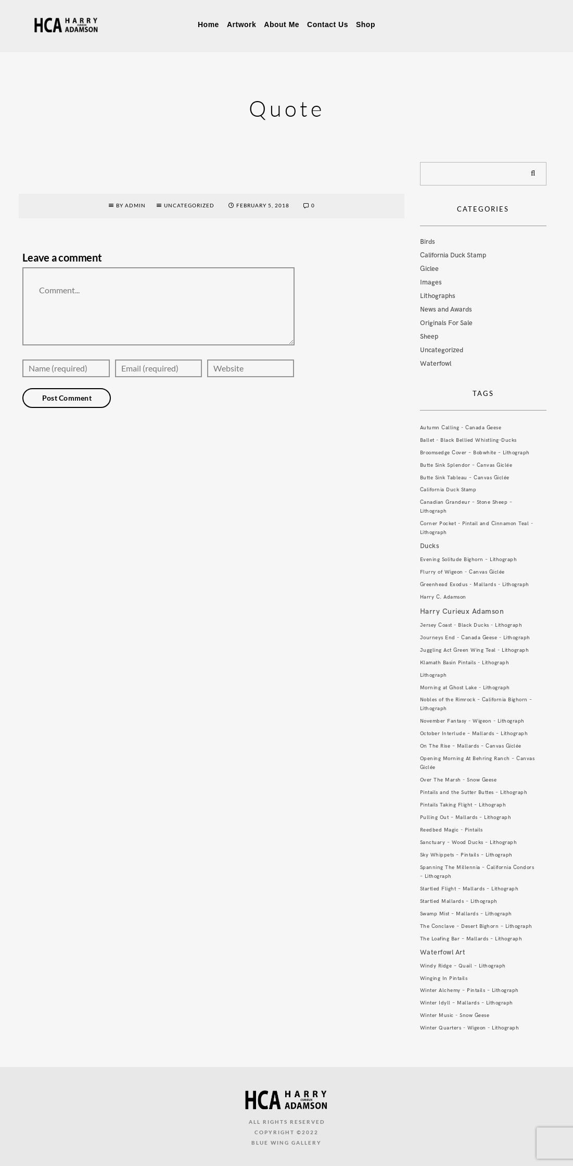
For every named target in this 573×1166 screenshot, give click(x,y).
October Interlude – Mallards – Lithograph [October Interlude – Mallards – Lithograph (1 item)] (474, 733)
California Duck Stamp (453, 255)
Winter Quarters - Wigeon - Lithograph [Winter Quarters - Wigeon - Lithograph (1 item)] (469, 1028)
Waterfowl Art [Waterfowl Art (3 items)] (443, 952)
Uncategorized (189, 205)
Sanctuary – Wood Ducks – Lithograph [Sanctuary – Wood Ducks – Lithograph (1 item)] (468, 842)
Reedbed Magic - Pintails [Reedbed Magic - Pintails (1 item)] (451, 830)
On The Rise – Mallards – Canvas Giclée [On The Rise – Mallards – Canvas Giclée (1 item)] (470, 746)
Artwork (241, 24)
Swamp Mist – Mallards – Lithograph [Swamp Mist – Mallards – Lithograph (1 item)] (466, 914)
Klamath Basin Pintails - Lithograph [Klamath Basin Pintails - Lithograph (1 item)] (465, 663)
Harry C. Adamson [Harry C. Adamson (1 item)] (443, 597)
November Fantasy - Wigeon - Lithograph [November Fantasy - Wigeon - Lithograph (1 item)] (472, 721)
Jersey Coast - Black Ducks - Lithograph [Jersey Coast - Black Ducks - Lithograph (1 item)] (471, 625)
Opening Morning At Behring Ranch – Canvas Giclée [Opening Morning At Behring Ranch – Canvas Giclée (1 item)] (477, 763)
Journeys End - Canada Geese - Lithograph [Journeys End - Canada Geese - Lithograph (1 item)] (475, 638)
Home (208, 24)
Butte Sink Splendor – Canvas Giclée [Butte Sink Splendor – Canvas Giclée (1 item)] (466, 465)
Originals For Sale (446, 323)
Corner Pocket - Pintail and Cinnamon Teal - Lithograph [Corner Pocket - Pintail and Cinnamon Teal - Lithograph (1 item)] (476, 528)
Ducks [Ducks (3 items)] (430, 546)
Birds (427, 242)
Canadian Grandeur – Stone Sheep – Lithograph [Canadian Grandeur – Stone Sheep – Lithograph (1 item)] (466, 506)
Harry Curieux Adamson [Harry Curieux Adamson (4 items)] (462, 611)
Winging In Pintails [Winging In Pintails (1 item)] (444, 978)
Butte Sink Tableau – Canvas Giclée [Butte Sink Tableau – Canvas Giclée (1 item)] (465, 478)
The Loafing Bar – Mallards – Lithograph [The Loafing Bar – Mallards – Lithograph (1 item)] (471, 939)
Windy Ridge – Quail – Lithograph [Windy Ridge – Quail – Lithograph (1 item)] (463, 966)
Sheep (429, 336)
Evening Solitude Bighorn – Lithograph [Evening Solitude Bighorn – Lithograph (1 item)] (468, 559)
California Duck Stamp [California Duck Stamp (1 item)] (448, 490)
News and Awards (446, 309)
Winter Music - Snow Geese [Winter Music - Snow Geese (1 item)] (455, 1015)
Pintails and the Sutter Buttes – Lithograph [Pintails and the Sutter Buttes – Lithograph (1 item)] (474, 792)
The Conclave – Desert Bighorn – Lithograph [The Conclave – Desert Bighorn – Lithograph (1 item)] (476, 926)
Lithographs (437, 296)
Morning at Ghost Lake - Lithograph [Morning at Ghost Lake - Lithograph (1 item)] (465, 688)
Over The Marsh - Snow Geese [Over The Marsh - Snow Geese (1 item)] (458, 780)
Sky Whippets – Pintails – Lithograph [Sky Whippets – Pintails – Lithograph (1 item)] (466, 855)
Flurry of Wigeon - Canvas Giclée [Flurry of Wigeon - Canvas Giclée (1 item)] (462, 572)
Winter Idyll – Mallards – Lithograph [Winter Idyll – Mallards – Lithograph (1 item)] (466, 1003)
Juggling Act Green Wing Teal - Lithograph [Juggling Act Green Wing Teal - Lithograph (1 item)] (474, 650)
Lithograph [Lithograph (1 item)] (433, 675)
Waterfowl (435, 363)
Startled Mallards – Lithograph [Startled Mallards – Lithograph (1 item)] (459, 901)
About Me (281, 24)
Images (431, 282)
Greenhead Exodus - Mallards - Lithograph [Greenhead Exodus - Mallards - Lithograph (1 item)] (474, 584)
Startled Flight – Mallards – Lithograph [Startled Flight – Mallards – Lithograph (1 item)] (469, 889)
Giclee (429, 269)
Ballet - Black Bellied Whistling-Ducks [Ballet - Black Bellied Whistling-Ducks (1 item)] (468, 440)
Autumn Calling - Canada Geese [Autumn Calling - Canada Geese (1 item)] (461, 428)
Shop (365, 24)
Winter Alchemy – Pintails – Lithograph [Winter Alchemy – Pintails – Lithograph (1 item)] (469, 990)
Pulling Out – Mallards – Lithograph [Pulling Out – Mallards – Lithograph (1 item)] (466, 817)
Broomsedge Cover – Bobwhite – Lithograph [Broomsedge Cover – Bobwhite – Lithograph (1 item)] (475, 453)
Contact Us (327, 24)
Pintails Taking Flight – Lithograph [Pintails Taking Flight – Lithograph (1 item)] (463, 805)
